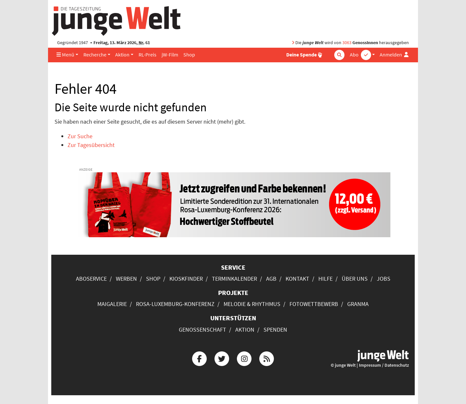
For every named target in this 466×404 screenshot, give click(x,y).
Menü (65, 55)
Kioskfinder (186, 278)
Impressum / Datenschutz (384, 365)
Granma (358, 304)
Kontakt (297, 278)
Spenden (275, 329)
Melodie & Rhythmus (252, 304)
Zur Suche (79, 136)
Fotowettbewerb (313, 304)
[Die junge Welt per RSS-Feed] (267, 357)
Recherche (94, 55)
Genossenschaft (202, 329)
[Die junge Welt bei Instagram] (244, 357)
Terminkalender (234, 278)
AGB (271, 278)
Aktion (122, 55)
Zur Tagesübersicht (91, 145)
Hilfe (325, 278)
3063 (346, 42)
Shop (189, 55)
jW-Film (170, 55)
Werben (126, 278)
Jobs (383, 278)
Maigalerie (112, 304)
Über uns (355, 278)
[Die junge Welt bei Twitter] (222, 357)
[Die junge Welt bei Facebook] (199, 357)
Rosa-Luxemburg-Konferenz (175, 304)
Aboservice (91, 278)
